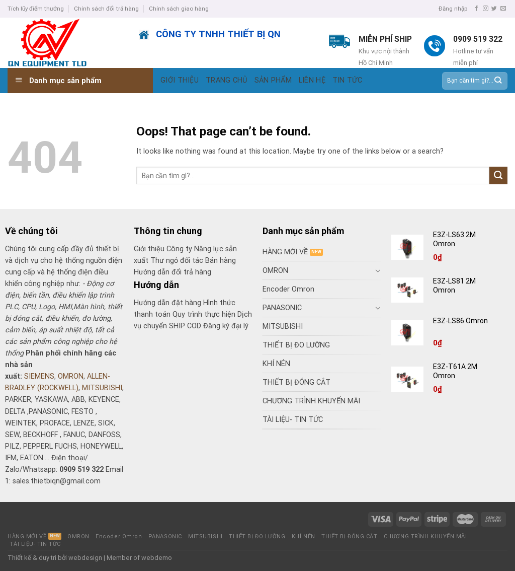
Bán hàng (220, 260)
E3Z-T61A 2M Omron (455, 371)
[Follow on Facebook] (476, 9)
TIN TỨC (347, 80)
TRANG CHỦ (226, 80)
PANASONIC (282, 308)
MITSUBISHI (102, 388)
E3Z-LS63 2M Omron (455, 239)
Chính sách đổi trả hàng (106, 8)
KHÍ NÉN (276, 364)
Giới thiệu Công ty (164, 249)
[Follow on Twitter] (494, 9)
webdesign (85, 557)
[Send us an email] (503, 9)
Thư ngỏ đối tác (177, 260)
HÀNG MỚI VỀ (285, 252)
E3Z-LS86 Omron (461, 321)
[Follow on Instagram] (485, 9)
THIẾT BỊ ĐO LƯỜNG (296, 345)
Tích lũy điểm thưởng (36, 8)
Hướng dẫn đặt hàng (167, 303)
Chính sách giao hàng (179, 8)
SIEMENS (39, 376)
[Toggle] (377, 270)
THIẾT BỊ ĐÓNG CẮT (296, 382)
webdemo (156, 557)
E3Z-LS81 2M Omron (454, 285)
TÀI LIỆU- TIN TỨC (293, 419)
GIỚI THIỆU (179, 80)
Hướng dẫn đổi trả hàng (172, 272)
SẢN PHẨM (273, 80)
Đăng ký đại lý (225, 326)
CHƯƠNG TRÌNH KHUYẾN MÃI (311, 401)
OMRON (70, 376)
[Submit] (497, 80)
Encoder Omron (288, 289)
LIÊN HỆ (312, 80)
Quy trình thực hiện (205, 314)
